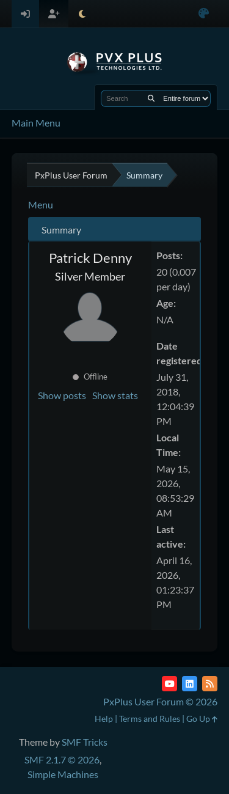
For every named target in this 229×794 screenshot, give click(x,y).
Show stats (115, 395)
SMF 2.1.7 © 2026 (62, 759)
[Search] (151, 98)
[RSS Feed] (209, 683)
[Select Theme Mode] (82, 14)
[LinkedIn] (189, 683)
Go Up (201, 718)
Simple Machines (62, 774)
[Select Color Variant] (203, 14)
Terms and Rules (149, 718)
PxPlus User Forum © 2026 (160, 701)
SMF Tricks (84, 742)
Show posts (62, 395)
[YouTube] (169, 683)
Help (104, 718)
